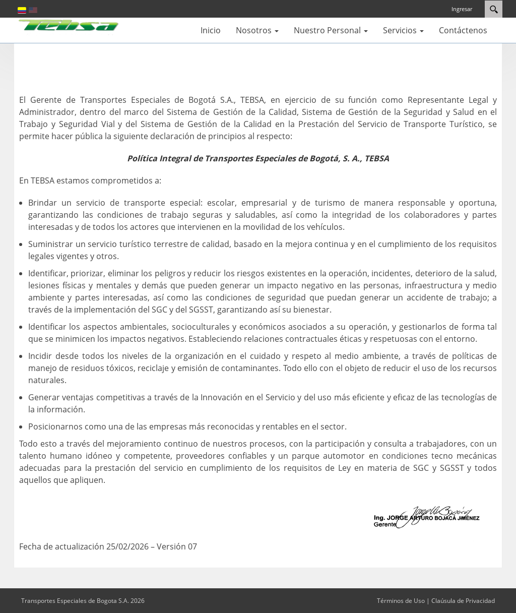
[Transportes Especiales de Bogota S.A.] (69, 26)
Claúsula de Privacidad (463, 600)
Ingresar (462, 9)
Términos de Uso (401, 600)
